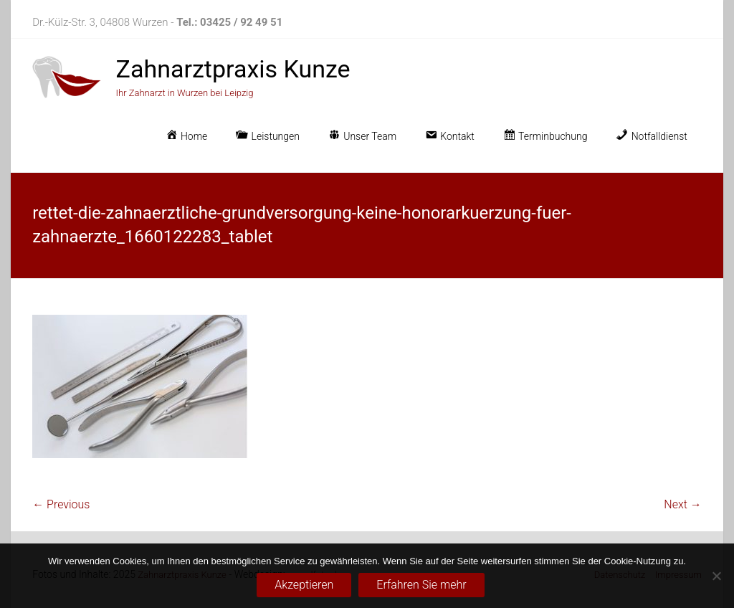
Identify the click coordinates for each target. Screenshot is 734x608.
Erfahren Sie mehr (421, 585)
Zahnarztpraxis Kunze (233, 68)
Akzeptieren (304, 585)
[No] (716, 576)
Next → (682, 504)
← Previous (61, 504)
